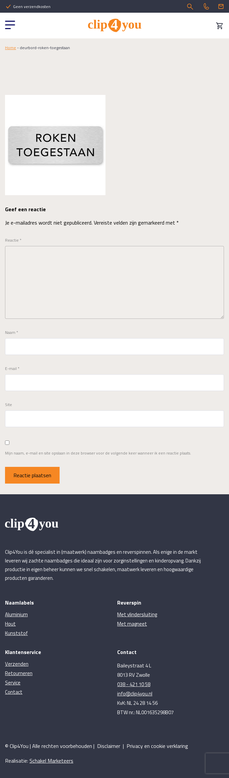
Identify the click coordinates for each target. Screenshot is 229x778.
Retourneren (18, 673)
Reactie (13, 240)
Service (12, 682)
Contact (13, 692)
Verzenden (16, 664)
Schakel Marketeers (51, 761)
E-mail (12, 369)
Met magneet (132, 624)
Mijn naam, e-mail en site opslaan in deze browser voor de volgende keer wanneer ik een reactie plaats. (98, 453)
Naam (11, 333)
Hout (10, 624)
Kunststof (16, 633)
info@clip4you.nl (134, 693)
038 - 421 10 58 (133, 684)
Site (8, 405)
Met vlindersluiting (137, 614)
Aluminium (16, 614)
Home (10, 47)
